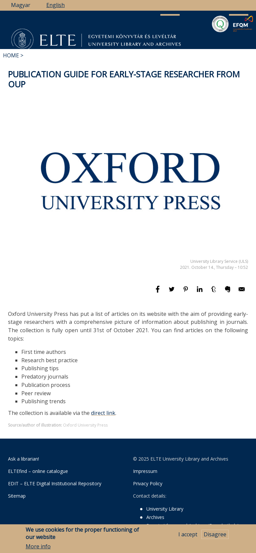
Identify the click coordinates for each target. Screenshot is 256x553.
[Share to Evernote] (228, 292)
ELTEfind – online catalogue (38, 471)
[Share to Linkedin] (200, 292)
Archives (155, 517)
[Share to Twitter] (172, 292)
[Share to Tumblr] (214, 292)
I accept (187, 535)
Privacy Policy (147, 483)
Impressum (145, 471)
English (55, 5)
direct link (103, 413)
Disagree (215, 535)
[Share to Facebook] (158, 292)
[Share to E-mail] (242, 292)
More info (38, 547)
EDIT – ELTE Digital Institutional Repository (54, 483)
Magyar (20, 5)
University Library (164, 509)
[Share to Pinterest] (186, 292)
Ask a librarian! (23, 459)
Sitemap (17, 496)
